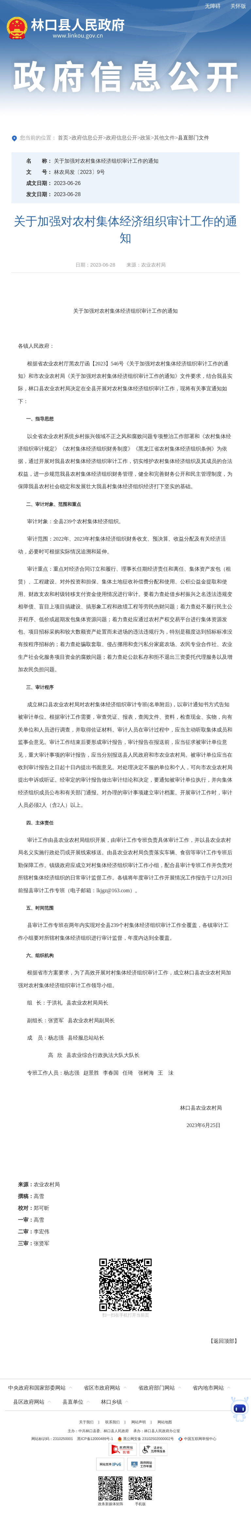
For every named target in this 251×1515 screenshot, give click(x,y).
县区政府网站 (28, 1402)
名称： (39, 161)
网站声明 (138, 1422)
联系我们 (112, 1422)
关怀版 (238, 6)
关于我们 (86, 1422)
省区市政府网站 (102, 1388)
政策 (145, 137)
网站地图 (165, 1422)
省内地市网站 (208, 1388)
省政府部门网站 (156, 1388)
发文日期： (39, 194)
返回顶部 (223, 1341)
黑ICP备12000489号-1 (95, 1439)
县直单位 (72, 1402)
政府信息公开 (87, 137)
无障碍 (213, 6)
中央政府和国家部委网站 (37, 1388)
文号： (39, 172)
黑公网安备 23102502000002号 (145, 1439)
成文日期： (39, 183)
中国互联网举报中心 (197, 1439)
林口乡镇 (111, 1402)
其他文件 (164, 137)
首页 (63, 137)
